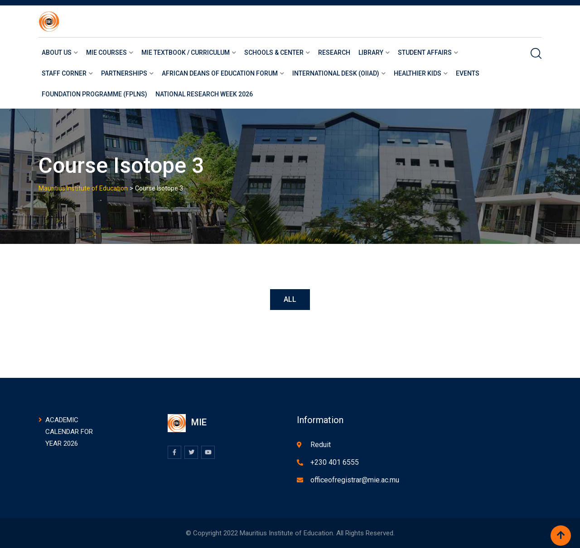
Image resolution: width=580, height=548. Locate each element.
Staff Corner (64, 73)
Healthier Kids (417, 73)
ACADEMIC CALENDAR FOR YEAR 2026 (69, 432)
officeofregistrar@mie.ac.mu (354, 480)
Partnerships (124, 73)
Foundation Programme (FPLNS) (94, 94)
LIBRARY (370, 52)
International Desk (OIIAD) (335, 73)
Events (467, 73)
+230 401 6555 (334, 462)
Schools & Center (274, 52)
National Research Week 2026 (204, 94)
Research (334, 52)
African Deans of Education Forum (220, 73)
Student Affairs (425, 52)
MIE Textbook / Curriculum (185, 52)
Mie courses (106, 52)
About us (57, 52)
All (290, 299)
